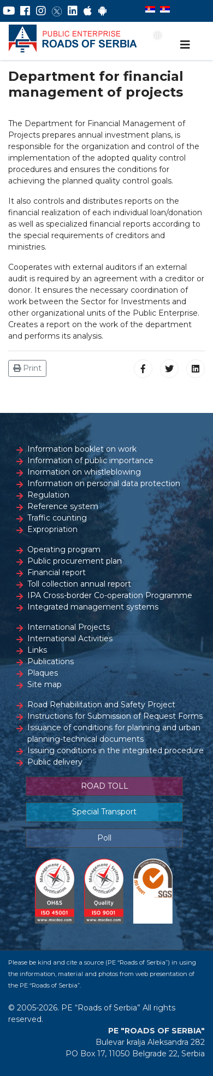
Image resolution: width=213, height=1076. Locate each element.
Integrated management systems (92, 607)
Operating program (63, 549)
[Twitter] (57, 10)
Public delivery (54, 762)
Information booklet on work (82, 449)
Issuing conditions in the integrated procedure (115, 750)
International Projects (68, 627)
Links (37, 650)
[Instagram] (41, 10)
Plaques (42, 673)
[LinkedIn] (73, 10)
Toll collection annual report (79, 584)
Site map (44, 684)
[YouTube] (9, 10)
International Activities (70, 638)
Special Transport (104, 812)
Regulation (48, 495)
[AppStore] (88, 10)
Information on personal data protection (103, 483)
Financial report (56, 572)
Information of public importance (90, 460)
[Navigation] (185, 44)
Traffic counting (57, 518)
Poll (104, 838)
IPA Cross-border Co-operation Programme (109, 595)
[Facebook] (25, 10)
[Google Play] (103, 10)
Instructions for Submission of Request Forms (115, 716)
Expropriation (52, 529)
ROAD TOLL (104, 786)
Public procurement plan (74, 561)
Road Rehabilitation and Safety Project (101, 705)
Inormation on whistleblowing (84, 472)
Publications (50, 661)
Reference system (62, 506)
